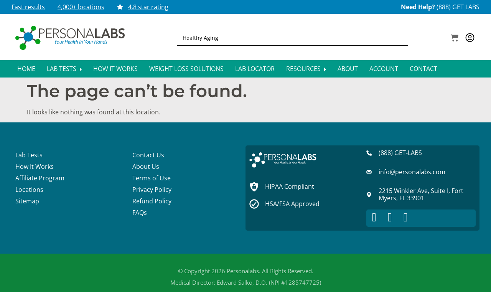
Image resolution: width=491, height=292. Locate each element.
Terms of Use (151, 178)
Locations (29, 189)
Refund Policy (151, 201)
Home (26, 68)
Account (383, 68)
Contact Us (148, 155)
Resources (306, 68)
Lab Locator (255, 68)
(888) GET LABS (458, 7)
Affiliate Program (39, 178)
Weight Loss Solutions (186, 68)
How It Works (115, 68)
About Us (145, 166)
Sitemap (27, 201)
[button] (454, 38)
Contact (423, 68)
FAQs (139, 212)
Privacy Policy (151, 189)
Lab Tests (64, 68)
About (348, 68)
